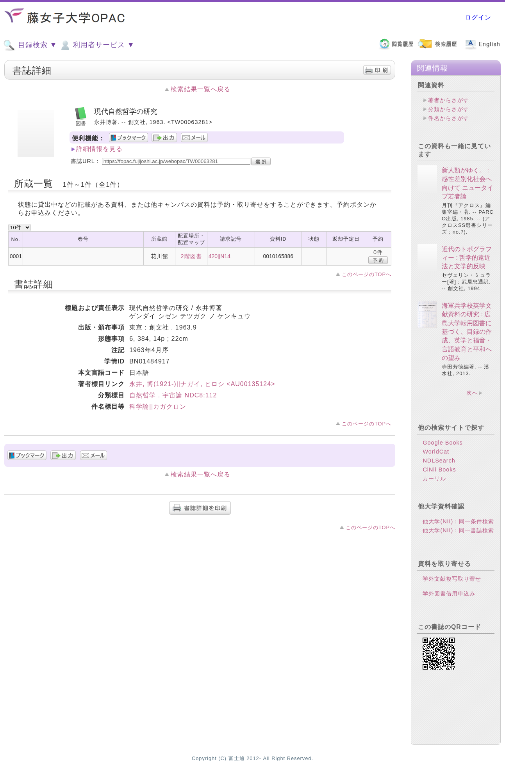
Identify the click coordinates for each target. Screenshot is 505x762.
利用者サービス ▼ (96, 45)
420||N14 (219, 256)
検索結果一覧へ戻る (200, 89)
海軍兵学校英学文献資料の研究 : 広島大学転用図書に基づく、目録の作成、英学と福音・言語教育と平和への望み (467, 331)
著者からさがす (448, 100)
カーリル (434, 478)
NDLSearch (439, 460)
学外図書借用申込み (449, 593)
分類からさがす (448, 109)
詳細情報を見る (99, 148)
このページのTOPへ (366, 274)
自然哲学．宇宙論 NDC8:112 (173, 395)
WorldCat (436, 451)
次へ (472, 393)
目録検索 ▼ (30, 45)
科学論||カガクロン (157, 406)
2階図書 (191, 256)
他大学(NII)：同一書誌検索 (458, 530)
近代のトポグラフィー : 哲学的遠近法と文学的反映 (467, 258)
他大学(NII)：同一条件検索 (458, 521)
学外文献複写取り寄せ (452, 579)
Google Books (442, 442)
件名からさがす (448, 118)
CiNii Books (439, 469)
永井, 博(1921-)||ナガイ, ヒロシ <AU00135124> (202, 384)
